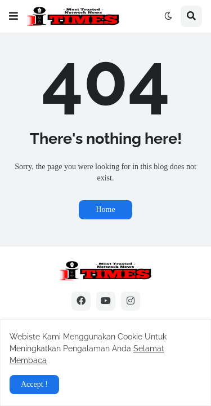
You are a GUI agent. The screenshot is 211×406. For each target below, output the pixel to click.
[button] (13, 16)
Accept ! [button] (34, 384)
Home (105, 209)
